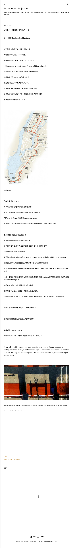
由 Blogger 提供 (36, 536)
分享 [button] (5, 456)
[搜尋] (67, 3)
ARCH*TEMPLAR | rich (16, 8)
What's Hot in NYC (14, 459)
